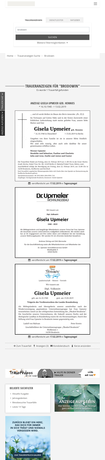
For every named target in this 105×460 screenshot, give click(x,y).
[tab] (33, 20)
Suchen (52, 37)
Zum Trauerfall (23, 345)
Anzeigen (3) (42, 345)
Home (10, 55)
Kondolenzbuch (61, 345)
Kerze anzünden (82, 345)
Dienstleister (56, 20)
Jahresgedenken (19, 398)
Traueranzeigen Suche (28, 55)
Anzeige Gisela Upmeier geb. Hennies (52, 103)
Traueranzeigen (33, 20)
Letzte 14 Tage (19, 406)
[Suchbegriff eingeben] (52, 29)
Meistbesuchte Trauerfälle (24, 402)
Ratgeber (75, 20)
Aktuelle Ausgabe (20, 393)
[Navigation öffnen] (95, 3)
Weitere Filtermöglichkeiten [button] (51, 42)
